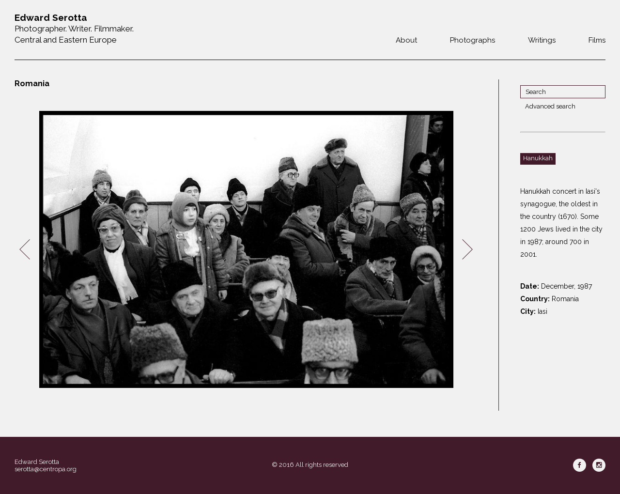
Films (597, 40)
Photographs (472, 40)
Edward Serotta (37, 461)
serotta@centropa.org (46, 469)
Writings (542, 40)
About (406, 40)
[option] (246, 249)
